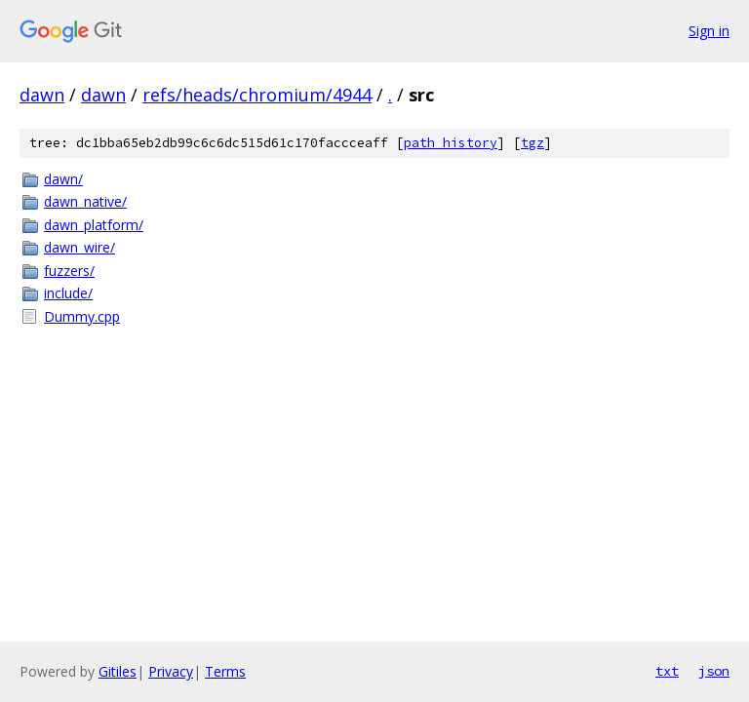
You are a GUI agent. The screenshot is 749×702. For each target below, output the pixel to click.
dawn (42, 94)
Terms (225, 671)
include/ (68, 293)
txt (667, 671)
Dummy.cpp (82, 316)
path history (450, 143)
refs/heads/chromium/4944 (257, 94)
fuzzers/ (69, 270)
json (713, 671)
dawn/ (63, 179)
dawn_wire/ (79, 247)
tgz (532, 143)
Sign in (709, 30)
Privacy (170, 671)
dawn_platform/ (93, 224)
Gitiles (118, 671)
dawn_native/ (85, 201)
